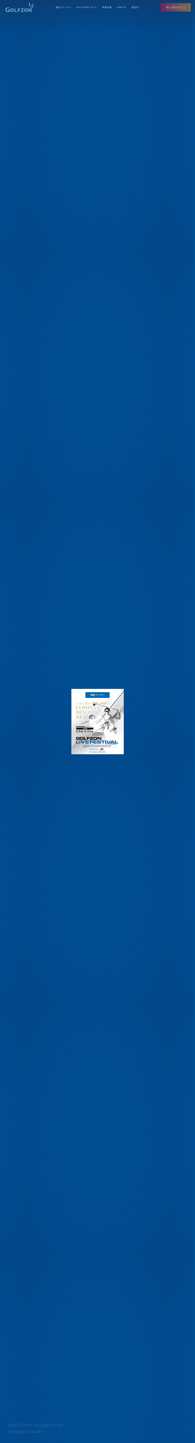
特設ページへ (98, 695)
